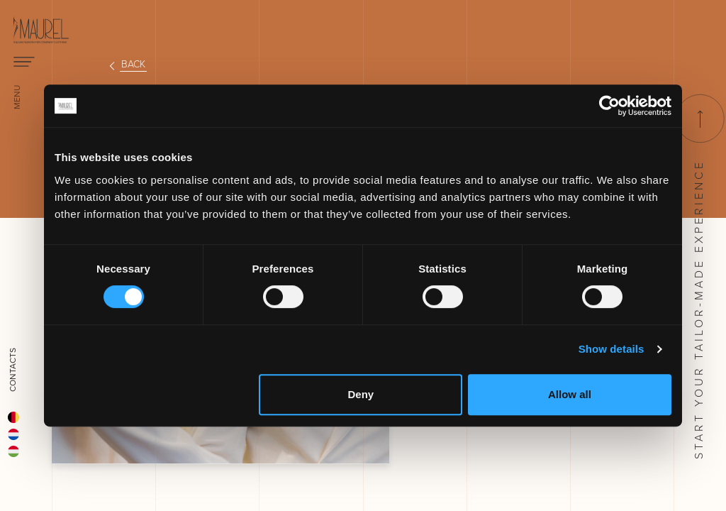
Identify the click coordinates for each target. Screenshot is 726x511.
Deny (361, 394)
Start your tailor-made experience (699, 276)
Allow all (569, 394)
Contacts (12, 370)
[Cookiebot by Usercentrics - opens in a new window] (609, 105)
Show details (611, 349)
